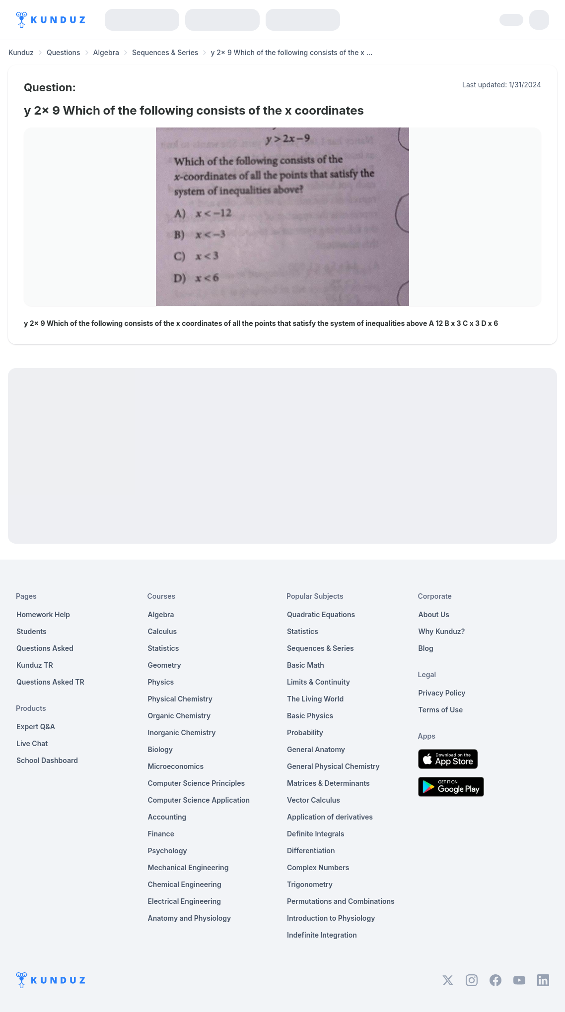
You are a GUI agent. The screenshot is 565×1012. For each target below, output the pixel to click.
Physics (161, 682)
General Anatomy (316, 749)
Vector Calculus (313, 800)
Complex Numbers (318, 867)
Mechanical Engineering (188, 867)
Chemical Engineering (184, 884)
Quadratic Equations (321, 614)
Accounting (167, 817)
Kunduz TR (34, 665)
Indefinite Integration (322, 935)
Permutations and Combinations (341, 901)
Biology (160, 749)
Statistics (163, 648)
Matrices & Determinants (328, 783)
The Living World (315, 699)
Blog (426, 648)
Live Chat (32, 743)
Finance (161, 833)
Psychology (167, 850)
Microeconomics (176, 766)
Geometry (164, 665)
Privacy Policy (442, 693)
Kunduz (21, 52)
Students (31, 631)
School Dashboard (47, 760)
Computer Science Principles (196, 783)
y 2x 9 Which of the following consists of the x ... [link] (291, 52)
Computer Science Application (199, 800)
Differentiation (311, 850)
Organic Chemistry (179, 715)
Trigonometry (310, 884)
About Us (434, 614)
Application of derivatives (330, 817)
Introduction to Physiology (331, 918)
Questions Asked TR (50, 682)
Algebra (106, 52)
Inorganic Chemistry (182, 732)
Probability (305, 732)
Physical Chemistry (180, 699)
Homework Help (43, 614)
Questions (63, 52)
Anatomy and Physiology (189, 918)
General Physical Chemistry (333, 766)
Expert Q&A (35, 726)
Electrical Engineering (184, 901)
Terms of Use (441, 709)
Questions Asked (44, 648)
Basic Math (305, 665)
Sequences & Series (165, 52)
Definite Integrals (316, 833)
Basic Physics (310, 715)
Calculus (162, 631)
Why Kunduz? (442, 631)
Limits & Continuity (318, 682)
